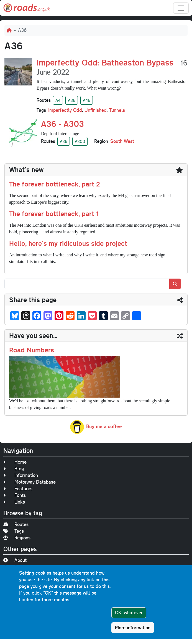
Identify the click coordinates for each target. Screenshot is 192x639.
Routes (16, 524)
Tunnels (117, 110)
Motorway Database (29, 482)
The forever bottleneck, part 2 (54, 183)
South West (122, 141)
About (15, 560)
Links (14, 502)
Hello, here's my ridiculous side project (68, 243)
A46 (86, 100)
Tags (13, 531)
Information (20, 475)
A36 (71, 100)
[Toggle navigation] (181, 8)
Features (17, 488)
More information (132, 629)
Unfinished (96, 110)
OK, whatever (129, 614)
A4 (57, 100)
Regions (16, 537)
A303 (80, 141)
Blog (13, 468)
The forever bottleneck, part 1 (54, 213)
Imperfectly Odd (65, 110)
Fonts (14, 495)
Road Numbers (31, 349)
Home (15, 462)
